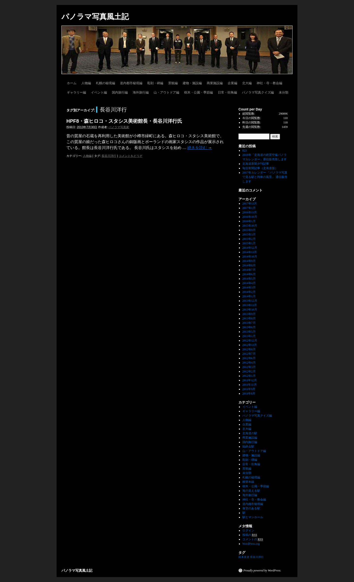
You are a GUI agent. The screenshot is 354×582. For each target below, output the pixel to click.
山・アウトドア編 (166, 92)
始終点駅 (248, 446)
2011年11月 (249, 384)
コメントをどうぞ (130, 156)
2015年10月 (249, 225)
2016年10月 (249, 216)
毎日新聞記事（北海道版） (260, 168)
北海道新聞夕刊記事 (257, 163)
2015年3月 (249, 234)
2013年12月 (249, 300)
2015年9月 (249, 230)
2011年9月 (249, 389)
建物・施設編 (192, 83)
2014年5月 (249, 278)
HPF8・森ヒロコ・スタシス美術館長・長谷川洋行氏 (124, 121)
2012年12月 (249, 340)
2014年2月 (249, 292)
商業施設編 (215, 83)
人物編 (86, 83)
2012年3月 (249, 367)
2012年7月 (249, 353)
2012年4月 (249, 362)
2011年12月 (249, 380)
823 (244, 150)
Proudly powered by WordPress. (262, 570)
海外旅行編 (141, 92)
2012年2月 (249, 371)
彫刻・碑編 (155, 83)
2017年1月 (249, 208)
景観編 (173, 83)
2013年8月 (249, 318)
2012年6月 (249, 358)
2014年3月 (249, 287)
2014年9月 (249, 261)
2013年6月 (249, 327)
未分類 (283, 92)
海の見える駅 (251, 490)
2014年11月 (249, 252)
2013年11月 (249, 305)
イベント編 (99, 92)
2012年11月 (249, 345)
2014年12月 (249, 247)
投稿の (249, 535)
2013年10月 (249, 309)
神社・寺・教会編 (269, 83)
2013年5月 (249, 331)
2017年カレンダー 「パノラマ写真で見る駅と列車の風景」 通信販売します (264, 177)
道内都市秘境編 (131, 83)
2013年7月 (249, 323)
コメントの (252, 539)
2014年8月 (249, 265)
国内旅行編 (120, 92)
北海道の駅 (249, 433)
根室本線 (248, 482)
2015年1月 (249, 243)
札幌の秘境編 (105, 83)
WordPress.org (251, 543)
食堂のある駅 (251, 508)
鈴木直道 (243, 557)
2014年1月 (249, 296)
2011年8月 (249, 393)
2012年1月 (249, 376)
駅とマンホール (252, 517)
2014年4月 (249, 283)
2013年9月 (249, 314)
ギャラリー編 (76, 92)
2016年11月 (249, 212)
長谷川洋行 (109, 156)
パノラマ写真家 (118, 127)
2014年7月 (249, 269)
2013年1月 (249, 336)
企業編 (232, 83)
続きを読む (199, 148)
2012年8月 (249, 349)
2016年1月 (249, 221)
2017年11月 (249, 203)
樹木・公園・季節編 (198, 92)
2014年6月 (249, 274)
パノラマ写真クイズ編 (258, 92)
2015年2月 (249, 239)
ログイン (248, 530)
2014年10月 (249, 256)
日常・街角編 (227, 92)
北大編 (247, 83)
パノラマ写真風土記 (95, 17)
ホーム (71, 83)
